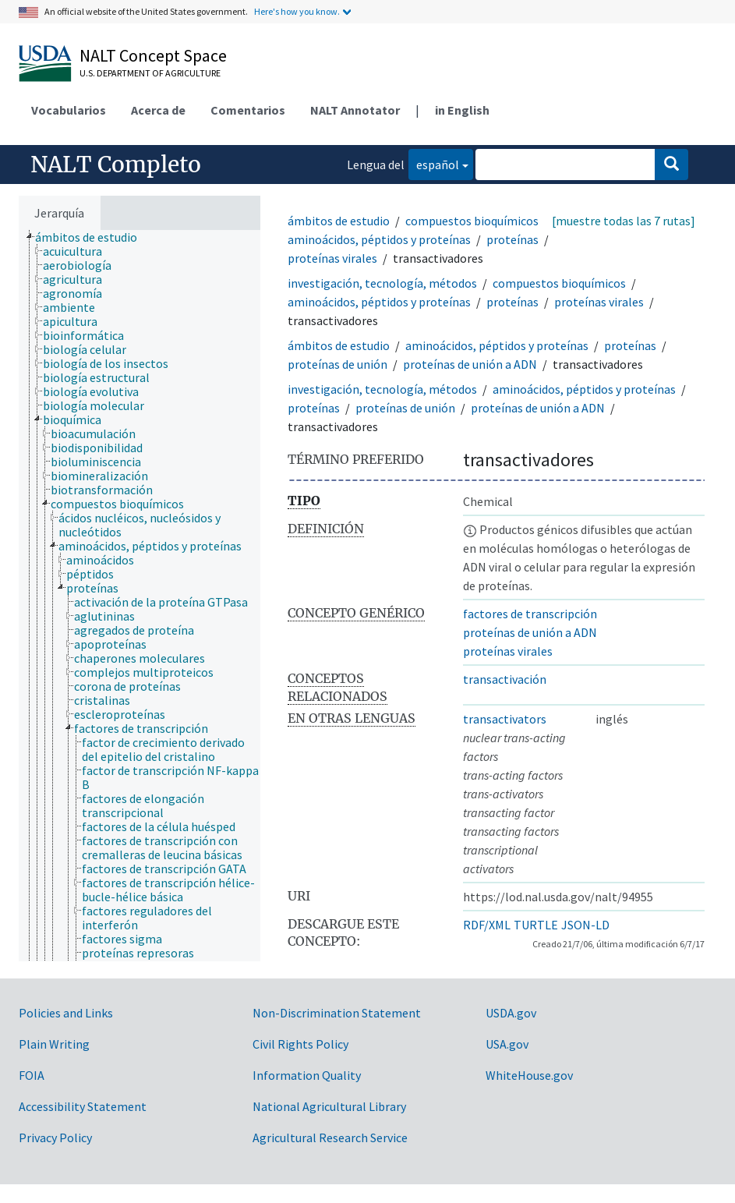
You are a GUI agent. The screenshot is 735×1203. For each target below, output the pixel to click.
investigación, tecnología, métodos (382, 283)
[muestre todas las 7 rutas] (623, 220)
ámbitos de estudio (339, 220)
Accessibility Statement (83, 1106)
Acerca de (158, 110)
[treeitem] (92, 237)
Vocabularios (68, 110)
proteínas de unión (337, 364)
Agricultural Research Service (330, 1137)
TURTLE (536, 924)
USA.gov (507, 1044)
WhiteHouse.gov (529, 1075)
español (433, 163)
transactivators (504, 719)
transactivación (504, 679)
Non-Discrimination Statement (337, 1013)
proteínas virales (332, 258)
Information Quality (307, 1075)
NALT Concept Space (153, 55)
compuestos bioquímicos (472, 220)
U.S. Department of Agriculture (150, 73)
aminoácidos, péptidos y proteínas (379, 239)
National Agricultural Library (329, 1106)
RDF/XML (487, 924)
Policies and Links (66, 1013)
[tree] (139, 595)
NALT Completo (115, 164)
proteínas (512, 239)
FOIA (31, 1075)
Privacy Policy (55, 1137)
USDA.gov (511, 1013)
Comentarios (247, 110)
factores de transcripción (530, 613)
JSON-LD (585, 924)
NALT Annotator (355, 110)
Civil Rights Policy (300, 1044)
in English (462, 110)
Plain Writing (54, 1044)
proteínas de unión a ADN (470, 364)
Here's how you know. (297, 11)
